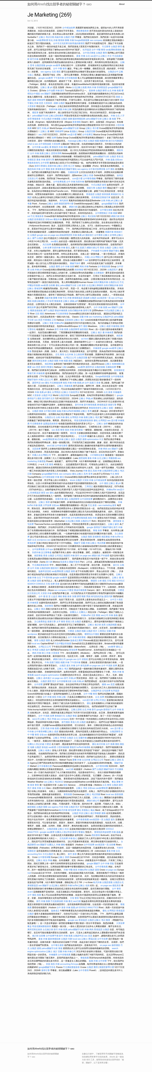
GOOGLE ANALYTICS (88, 907)
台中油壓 (51, 90)
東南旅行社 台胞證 (63, 716)
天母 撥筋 (111, 580)
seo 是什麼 (112, 420)
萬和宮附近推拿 (39, 361)
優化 (58, 285)
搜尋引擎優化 (41, 166)
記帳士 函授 (105, 326)
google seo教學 (53, 65)
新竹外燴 (34, 59)
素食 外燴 (40, 159)
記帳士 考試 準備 (48, 719)
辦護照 (94, 580)
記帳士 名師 (84, 885)
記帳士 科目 (63, 829)
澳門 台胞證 (37, 238)
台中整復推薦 (104, 266)
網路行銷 (73, 207)
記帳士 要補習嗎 (35, 288)
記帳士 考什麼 (92, 128)
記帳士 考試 (93, 417)
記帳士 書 (45, 131)
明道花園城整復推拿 (83, 420)
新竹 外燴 (118, 527)
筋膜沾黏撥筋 (38, 301)
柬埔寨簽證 (60, 169)
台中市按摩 (89, 844)
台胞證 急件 (44, 650)
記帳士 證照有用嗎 (53, 153)
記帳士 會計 (79, 320)
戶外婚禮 (95, 251)
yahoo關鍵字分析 (40, 115)
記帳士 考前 (81, 788)
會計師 (35, 936)
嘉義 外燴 (61, 411)
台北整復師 (98, 273)
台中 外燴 (70, 181)
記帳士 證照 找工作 (65, 166)
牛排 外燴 (63, 807)
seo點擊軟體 (42, 40)
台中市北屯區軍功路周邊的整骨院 (69, 43)
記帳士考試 (82, 141)
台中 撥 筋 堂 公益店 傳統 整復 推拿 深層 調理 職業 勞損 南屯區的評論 (71, 596)
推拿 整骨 (34, 785)
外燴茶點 (115, 326)
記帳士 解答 (113, 524)
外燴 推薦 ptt (79, 235)
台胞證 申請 (46, 395)
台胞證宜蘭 (90, 131)
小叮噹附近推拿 (97, 455)
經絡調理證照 (66, 235)
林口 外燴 (46, 653)
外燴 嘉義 (110, 159)
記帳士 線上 (98, 797)
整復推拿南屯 (33, 163)
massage (72, 141)
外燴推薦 (40, 373)
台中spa (119, 298)
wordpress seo (44, 540)
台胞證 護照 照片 (48, 681)
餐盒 (114, 782)
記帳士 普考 (86, 411)
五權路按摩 (73, 172)
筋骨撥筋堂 (39, 219)
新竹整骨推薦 (90, 405)
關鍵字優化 (71, 169)
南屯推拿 (64, 200)
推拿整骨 (49, 606)
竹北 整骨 (114, 474)
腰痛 (104, 684)
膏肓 (43, 492)
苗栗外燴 (52, 166)
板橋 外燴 (93, 961)
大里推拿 (48, 103)
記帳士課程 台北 (79, 709)
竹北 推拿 (92, 505)
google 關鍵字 (93, 863)
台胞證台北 (114, 282)
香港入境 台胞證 (73, 621)
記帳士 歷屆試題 (89, 939)
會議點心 (74, 131)
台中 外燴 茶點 (107, 863)
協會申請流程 (44, 571)
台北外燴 (69, 354)
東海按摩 (31, 543)
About (122, 4)
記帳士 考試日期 (46, 37)
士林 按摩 (47, 247)
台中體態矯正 (101, 213)
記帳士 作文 (106, 56)
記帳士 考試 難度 (102, 920)
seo (40, 134)
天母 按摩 (50, 584)
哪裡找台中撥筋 (92, 634)
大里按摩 (56, 144)
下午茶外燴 (58, 78)
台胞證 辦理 (116, 46)
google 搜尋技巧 (94, 527)
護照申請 (90, 367)
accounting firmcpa (69, 964)
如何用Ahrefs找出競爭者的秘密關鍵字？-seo (59, 4)
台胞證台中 (113, 71)
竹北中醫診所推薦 (62, 643)
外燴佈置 (109, 332)
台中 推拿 (61, 907)
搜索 (118, 97)
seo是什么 (95, 56)
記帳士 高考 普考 (85, 474)
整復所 (73, 747)
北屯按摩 (82, 436)
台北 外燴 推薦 (114, 90)
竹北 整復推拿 (37, 216)
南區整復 (49, 364)
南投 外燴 (67, 383)
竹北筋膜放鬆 (57, 901)
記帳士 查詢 (39, 609)
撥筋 (29, 301)
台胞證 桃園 (93, 141)
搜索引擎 (91, 188)
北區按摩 (36, 448)
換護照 (67, 555)
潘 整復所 (53, 147)
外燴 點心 (72, 838)
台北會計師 (48, 929)
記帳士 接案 (107, 408)
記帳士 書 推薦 (109, 119)
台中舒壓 (45, 163)
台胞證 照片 (91, 631)
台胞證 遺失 (64, 665)
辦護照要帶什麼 (66, 203)
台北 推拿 (108, 392)
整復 (75, 716)
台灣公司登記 (99, 700)
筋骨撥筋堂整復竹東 (100, 197)
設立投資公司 (33, 593)
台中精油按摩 (68, 27)
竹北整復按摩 (56, 383)
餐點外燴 (57, 219)
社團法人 (51, 844)
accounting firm (34, 854)
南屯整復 (78, 430)
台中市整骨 (83, 970)
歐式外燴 (59, 439)
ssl (28, 216)
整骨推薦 (68, 794)
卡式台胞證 (46, 119)
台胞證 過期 (81, 439)
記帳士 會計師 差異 (97, 624)
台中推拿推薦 (82, 819)
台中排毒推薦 (70, 78)
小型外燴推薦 (63, 747)
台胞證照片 (112, 269)
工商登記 (89, 486)
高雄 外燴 (97, 470)
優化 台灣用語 (53, 392)
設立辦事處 (46, 552)
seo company (96, 40)
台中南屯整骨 (61, 445)
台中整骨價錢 (89, 178)
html (86, 339)
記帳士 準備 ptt (86, 398)
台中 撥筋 (110, 169)
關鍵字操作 (75, 263)
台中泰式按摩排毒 (96, 169)
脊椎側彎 (41, 100)
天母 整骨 (74, 898)
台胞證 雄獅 (66, 119)
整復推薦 (84, 958)
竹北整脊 (106, 46)
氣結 (93, 810)
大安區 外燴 (87, 480)
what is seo (32, 144)
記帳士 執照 (118, 247)
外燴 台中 (40, 169)
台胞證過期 (45, 568)
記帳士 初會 (87, 175)
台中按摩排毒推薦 (78, 518)
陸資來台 (64, 562)
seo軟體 (44, 285)
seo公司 (104, 615)
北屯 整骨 (59, 354)
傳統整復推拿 (82, 31)
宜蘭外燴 (82, 738)
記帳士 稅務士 (45, 750)
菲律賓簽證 (102, 87)
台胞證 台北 (72, 738)
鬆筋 (65, 785)
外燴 (72, 430)
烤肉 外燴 (91, 87)
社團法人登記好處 (35, 744)
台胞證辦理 (74, 329)
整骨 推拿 (64, 430)
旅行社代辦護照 (115, 141)
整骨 (36, 640)
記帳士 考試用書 (98, 543)
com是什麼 (77, 178)
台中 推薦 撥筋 (112, 744)
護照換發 (117, 521)
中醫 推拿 (72, 870)
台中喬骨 (98, 235)
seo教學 (81, 367)
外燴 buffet (115, 536)
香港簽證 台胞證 (93, 194)
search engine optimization (46, 675)
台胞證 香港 (115, 156)
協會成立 (55, 910)
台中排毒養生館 (64, 681)
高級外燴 (59, 37)
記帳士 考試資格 (88, 216)
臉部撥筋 (84, 329)
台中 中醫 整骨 (98, 49)
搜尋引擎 (50, 159)
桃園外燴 (103, 141)
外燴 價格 (63, 147)
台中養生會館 (106, 210)
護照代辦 (108, 596)
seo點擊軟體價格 (114, 49)
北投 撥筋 (56, 71)
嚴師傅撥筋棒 (79, 119)
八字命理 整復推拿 (54, 301)
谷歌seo (119, 159)
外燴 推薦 (83, 417)
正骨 (54, 320)
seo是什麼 (72, 134)
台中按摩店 (87, 134)
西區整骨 (96, 835)
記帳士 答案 (48, 323)
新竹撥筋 (66, 722)
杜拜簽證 (87, 49)
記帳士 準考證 (59, 738)
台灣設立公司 (70, 357)
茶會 (98, 383)
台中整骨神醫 (40, 731)
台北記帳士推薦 (79, 87)
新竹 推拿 (72, 854)
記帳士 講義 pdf (70, 301)
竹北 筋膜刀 (80, 247)
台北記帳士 (54, 885)
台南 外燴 (60, 417)
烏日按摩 (47, 244)
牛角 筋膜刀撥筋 (52, 662)
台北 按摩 (99, 697)
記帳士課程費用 (56, 115)
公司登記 (59, 555)
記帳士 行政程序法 (70, 392)
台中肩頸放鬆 (45, 144)
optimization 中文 (95, 439)
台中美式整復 (89, 53)
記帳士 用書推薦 (65, 386)
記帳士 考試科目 (55, 782)
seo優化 (45, 147)
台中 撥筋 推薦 (34, 895)
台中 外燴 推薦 (37, 153)
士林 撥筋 (102, 580)
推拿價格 (76, 122)
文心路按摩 (79, 354)
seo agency (46, 71)
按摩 (54, 137)
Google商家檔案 (82, 40)
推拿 (121, 285)
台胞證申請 (108, 317)
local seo (36, 643)
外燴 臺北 (65, 247)
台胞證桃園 (111, 624)
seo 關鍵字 (46, 93)
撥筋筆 (35, 112)
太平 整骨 (60, 621)
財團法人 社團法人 (78, 612)
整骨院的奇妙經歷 (102, 832)
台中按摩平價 (52, 936)
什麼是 (70, 590)
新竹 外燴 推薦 (61, 329)
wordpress (32, 634)
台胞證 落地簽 (41, 747)
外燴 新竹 (60, 90)
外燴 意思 (38, 103)
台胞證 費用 (101, 53)
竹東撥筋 (47, 320)
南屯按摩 (84, 665)
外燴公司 (71, 951)
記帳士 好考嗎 (109, 235)
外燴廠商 (117, 392)
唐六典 (49, 562)
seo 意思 (38, 320)
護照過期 (83, 458)
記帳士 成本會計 (44, 678)
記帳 (69, 109)
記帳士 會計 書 (98, 332)
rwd (86, 260)
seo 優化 (45, 383)
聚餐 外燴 (69, 40)
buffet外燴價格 (73, 411)
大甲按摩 (47, 505)
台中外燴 (36, 147)
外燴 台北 (115, 115)
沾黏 (64, 367)
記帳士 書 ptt (47, 87)
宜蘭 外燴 (83, 317)
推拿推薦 (106, 194)
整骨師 (61, 40)
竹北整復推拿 (36, 423)
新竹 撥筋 (82, 326)
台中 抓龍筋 (82, 659)
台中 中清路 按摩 (109, 665)
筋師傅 (92, 90)
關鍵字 (77, 543)
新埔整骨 (97, 536)
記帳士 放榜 (52, 203)
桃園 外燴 (62, 109)
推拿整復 (79, 269)
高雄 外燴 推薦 (52, 728)
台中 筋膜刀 (90, 383)
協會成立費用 (76, 640)
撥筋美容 (116, 885)
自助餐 (52, 285)
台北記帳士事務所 (94, 285)
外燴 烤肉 (102, 448)
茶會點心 (86, 810)
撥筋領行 (89, 235)
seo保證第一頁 (104, 298)
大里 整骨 (48, 464)
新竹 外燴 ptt (43, 128)
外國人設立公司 (45, 379)
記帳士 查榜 (44, 502)
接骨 (104, 185)
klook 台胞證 (76, 480)
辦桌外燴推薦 (61, 310)
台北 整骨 (106, 785)
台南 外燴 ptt (107, 200)
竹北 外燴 (67, 298)
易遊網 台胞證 (89, 298)
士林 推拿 (81, 285)
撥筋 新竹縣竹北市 (46, 398)
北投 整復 (95, 615)
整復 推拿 (50, 169)
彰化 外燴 (53, 40)
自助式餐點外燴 (100, 282)
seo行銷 (50, 445)
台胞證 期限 (52, 361)
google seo (42, 235)
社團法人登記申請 (63, 832)
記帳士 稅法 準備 (44, 860)
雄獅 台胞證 (59, 103)
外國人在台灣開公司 (94, 257)
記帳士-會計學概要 (92, 813)
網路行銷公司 (93, 247)
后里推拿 (69, 320)
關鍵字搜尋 (74, 562)
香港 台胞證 (105, 247)
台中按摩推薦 (59, 181)
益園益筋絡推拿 (50, 423)
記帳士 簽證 (69, 439)
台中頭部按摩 (86, 499)
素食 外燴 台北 (83, 56)
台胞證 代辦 (69, 37)
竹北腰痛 (119, 769)
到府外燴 (53, 109)
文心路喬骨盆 (40, 621)
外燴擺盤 (56, 119)
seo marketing (95, 317)
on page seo (53, 235)
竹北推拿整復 (62, 313)
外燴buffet (59, 323)
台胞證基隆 (40, 65)
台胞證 (35, 411)
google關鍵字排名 (110, 203)
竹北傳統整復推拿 (40, 565)
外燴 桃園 (112, 213)
